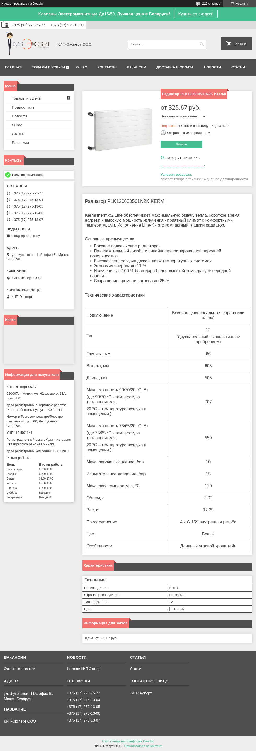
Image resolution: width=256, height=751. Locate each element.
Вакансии (136, 67)
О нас (81, 67)
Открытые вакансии (19, 669)
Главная (13, 67)
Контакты (107, 67)
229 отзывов (211, 3)
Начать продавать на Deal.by (22, 3)
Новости (212, 67)
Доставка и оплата (175, 67)
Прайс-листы (24, 107)
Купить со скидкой (195, 14)
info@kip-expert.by (25, 236)
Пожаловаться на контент (143, 746)
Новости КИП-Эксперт (84, 669)
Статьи (238, 67)
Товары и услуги (48, 67)
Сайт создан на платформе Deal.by (128, 741)
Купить (181, 144)
